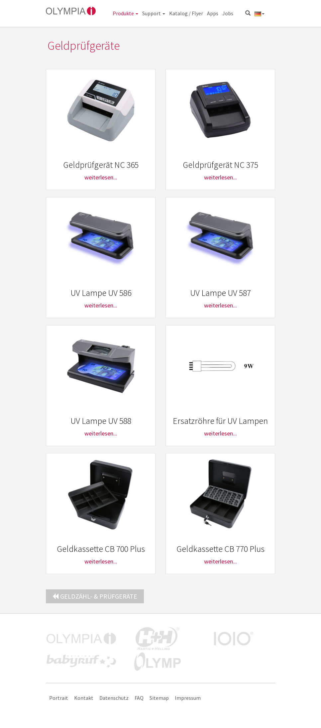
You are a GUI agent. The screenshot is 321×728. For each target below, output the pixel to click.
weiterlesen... (100, 177)
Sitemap (159, 698)
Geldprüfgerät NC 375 (220, 164)
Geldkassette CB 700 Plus (101, 548)
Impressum (188, 698)
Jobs (227, 13)
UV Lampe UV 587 (220, 292)
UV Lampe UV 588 (100, 420)
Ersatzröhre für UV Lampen (220, 420)
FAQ (139, 698)
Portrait (58, 698)
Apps (212, 13)
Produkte (125, 13)
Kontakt (83, 698)
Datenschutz (114, 698)
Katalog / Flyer (186, 13)
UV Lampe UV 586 (100, 292)
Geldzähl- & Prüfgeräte (95, 596)
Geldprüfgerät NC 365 (101, 164)
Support (153, 13)
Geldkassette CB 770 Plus (220, 548)
